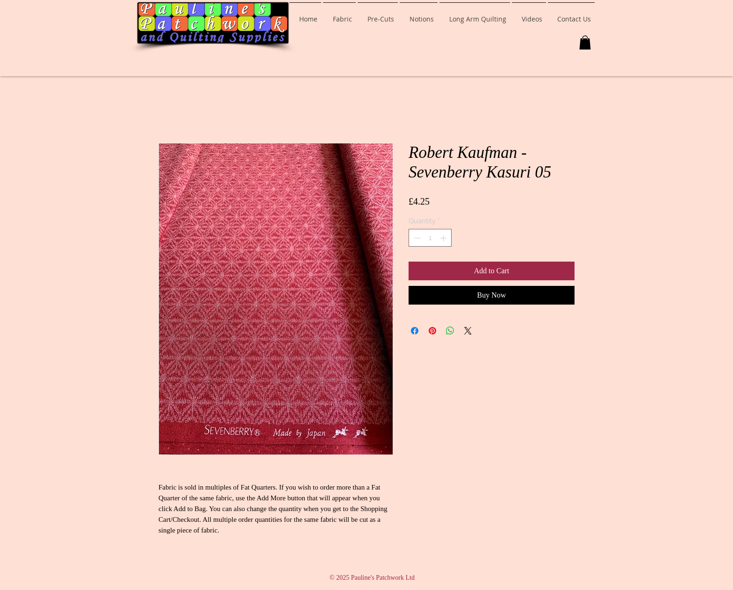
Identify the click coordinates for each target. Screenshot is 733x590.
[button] (585, 43)
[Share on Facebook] (414, 330)
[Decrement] (416, 238)
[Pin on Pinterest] (432, 330)
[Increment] (444, 238)
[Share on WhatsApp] (450, 330)
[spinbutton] (430, 238)
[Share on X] (468, 330)
